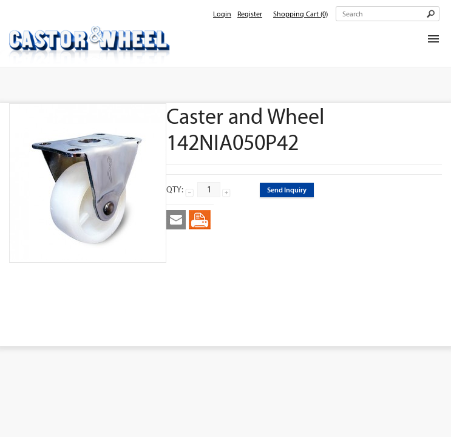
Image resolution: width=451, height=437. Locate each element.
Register (249, 14)
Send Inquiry (287, 189)
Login (222, 14)
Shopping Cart (300, 14)
